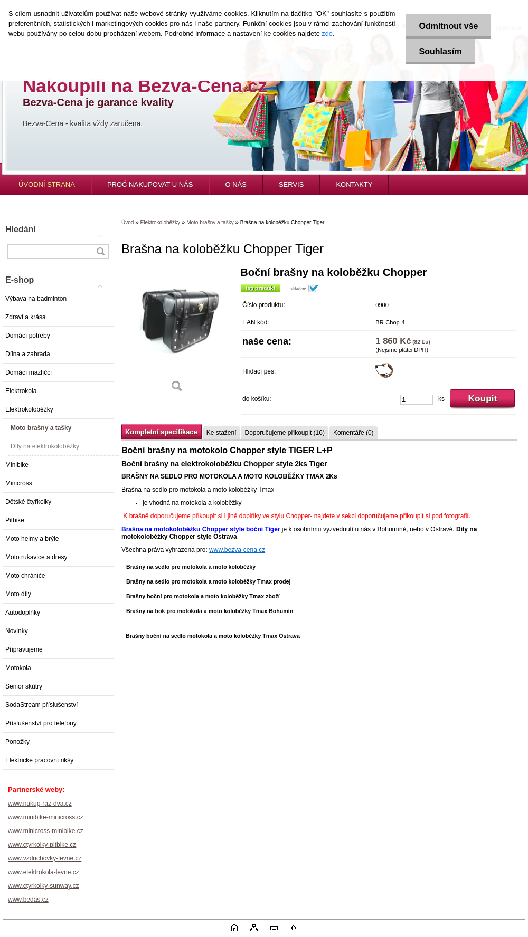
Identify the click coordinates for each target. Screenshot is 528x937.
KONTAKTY (354, 184)
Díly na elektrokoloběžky (45, 446)
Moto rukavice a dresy (36, 557)
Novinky (16, 631)
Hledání (20, 229)
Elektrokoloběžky (29, 409)
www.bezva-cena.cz (237, 549)
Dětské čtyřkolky (28, 501)
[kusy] (416, 400)
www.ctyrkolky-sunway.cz (43, 886)
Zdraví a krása (25, 317)
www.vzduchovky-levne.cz (44, 858)
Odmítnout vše (448, 26)
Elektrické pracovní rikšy (39, 760)
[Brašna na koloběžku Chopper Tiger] (177, 333)
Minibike (17, 464)
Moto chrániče (25, 575)
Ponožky (17, 741)
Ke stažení (221, 432)
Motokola (18, 668)
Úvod (127, 222)
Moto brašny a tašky (41, 428)
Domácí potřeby (27, 335)
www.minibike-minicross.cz (45, 817)
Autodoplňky (22, 612)
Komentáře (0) (353, 432)
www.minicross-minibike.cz (45, 831)
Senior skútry (23, 686)
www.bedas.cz (28, 899)
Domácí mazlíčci (28, 372)
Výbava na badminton (36, 298)
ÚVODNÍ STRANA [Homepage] (46, 184)
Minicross (18, 483)
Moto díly (18, 594)
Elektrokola (20, 391)
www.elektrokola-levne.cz (43, 872)
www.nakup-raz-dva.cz (40, 803)
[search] (100, 251)
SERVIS (291, 184)
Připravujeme (24, 649)
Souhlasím (440, 51)
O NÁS (235, 184)
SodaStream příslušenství (41, 705)
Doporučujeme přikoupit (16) (284, 432)
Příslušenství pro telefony (41, 723)
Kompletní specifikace (161, 432)
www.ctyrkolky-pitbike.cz (42, 844)
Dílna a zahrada (27, 354)
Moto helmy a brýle (32, 538)
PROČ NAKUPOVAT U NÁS (150, 184)
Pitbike (14, 520)
